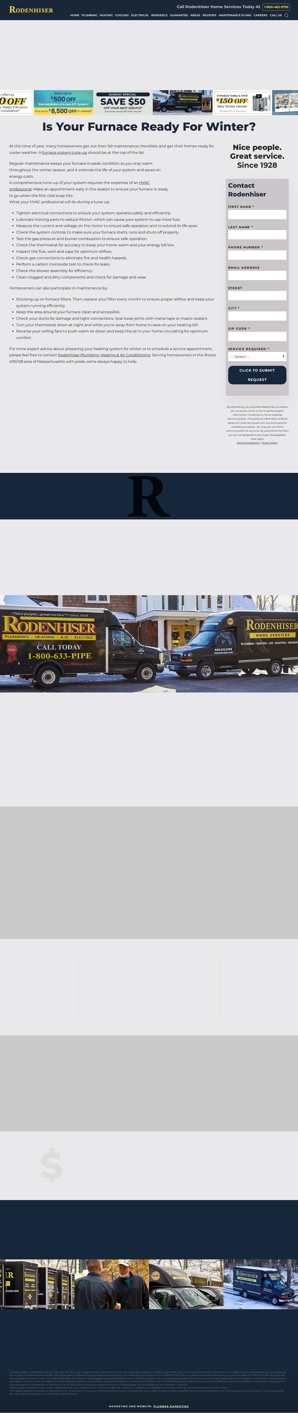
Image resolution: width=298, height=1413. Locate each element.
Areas (195, 15)
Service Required (249, 349)
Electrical (140, 15)
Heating (106, 15)
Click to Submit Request (257, 375)
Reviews (209, 15)
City (234, 308)
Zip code (239, 328)
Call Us (276, 15)
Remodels (159, 15)
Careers (260, 15)
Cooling (122, 15)
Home (74, 15)
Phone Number (245, 247)
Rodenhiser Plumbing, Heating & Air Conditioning (104, 355)
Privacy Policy (270, 442)
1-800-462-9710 (276, 7)
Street (235, 288)
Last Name (240, 227)
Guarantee (179, 15)
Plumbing (89, 15)
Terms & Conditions (248, 442)
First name (241, 207)
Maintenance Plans (235, 15)
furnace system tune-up (64, 152)
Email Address (244, 267)
